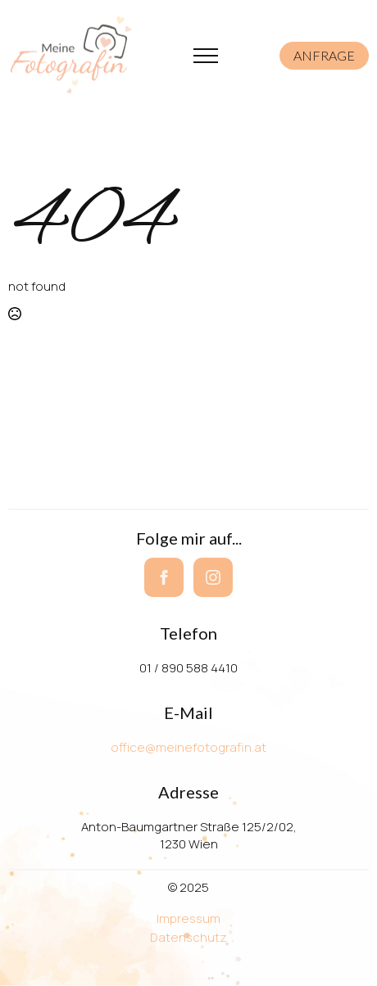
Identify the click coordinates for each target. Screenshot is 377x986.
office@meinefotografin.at (188, 747)
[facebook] (164, 577)
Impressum (188, 918)
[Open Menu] (205, 55)
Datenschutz (188, 937)
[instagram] (213, 577)
